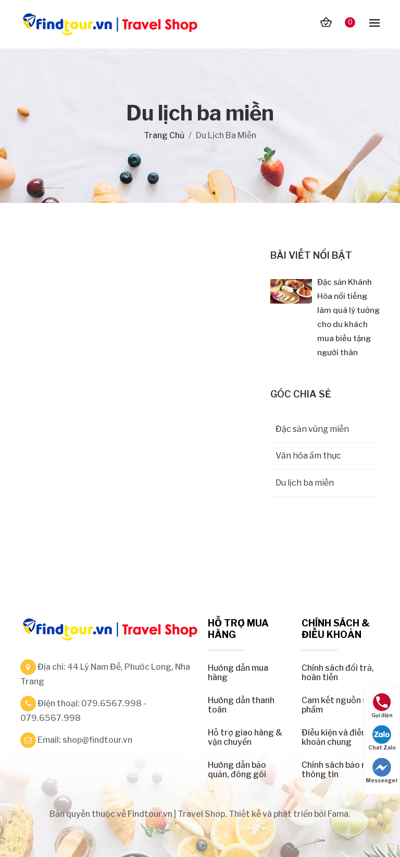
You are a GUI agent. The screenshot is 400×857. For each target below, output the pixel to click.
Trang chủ (164, 135)
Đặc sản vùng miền (312, 429)
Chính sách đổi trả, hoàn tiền (338, 672)
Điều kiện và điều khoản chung (334, 737)
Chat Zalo (382, 738)
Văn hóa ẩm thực (308, 456)
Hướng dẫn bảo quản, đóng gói (237, 769)
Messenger (382, 770)
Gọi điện (382, 705)
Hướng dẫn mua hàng (238, 672)
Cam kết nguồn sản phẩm (339, 705)
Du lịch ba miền (305, 483)
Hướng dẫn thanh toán (241, 705)
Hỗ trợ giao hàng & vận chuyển (245, 737)
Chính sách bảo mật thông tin (340, 769)
